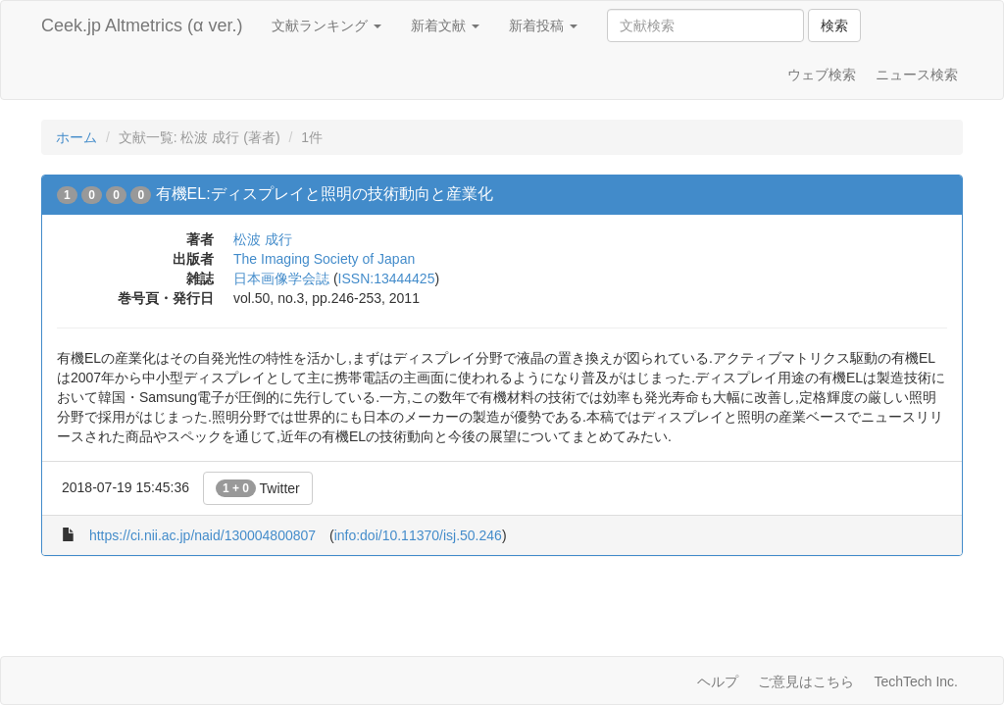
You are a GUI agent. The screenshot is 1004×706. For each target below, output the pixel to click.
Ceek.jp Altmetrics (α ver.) (141, 25)
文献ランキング (326, 25)
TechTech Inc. (916, 681)
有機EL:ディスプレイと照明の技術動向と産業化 (324, 193)
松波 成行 (262, 239)
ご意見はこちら (806, 681)
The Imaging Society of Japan (324, 259)
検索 (834, 25)
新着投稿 (543, 25)
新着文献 (445, 25)
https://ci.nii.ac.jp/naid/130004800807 (202, 535)
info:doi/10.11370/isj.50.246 (418, 535)
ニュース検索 (917, 74)
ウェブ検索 (821, 74)
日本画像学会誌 (281, 278)
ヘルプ (717, 681)
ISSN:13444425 (386, 278)
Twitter (258, 488)
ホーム (76, 137)
